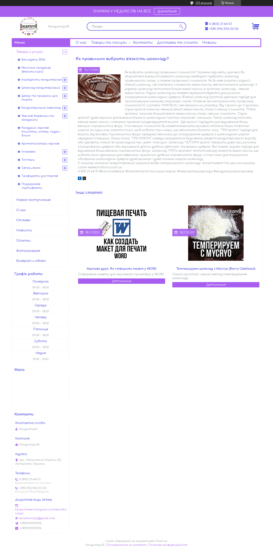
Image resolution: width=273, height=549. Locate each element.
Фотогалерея (28, 251)
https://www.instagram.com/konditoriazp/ (41, 511)
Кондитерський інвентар (41, 107)
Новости (24, 230)
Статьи (23, 240)
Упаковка (28, 151)
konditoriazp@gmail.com (37, 518)
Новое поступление (33, 200)
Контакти (142, 43)
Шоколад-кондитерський (41, 87)
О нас (81, 43)
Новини (209, 43)
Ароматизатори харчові (41, 143)
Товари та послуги (108, 43)
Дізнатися (167, 11)
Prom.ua (161, 541)
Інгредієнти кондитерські (42, 79)
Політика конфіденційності (168, 544)
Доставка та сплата (177, 43)
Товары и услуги (29, 52)
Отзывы (23, 220)
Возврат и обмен (31, 261)
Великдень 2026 (33, 59)
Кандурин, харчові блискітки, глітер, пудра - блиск (41, 131)
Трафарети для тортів (40, 175)
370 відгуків (204, 2)
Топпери (28, 159)
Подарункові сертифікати (32, 186)
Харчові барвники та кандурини (38, 117)
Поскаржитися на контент (126, 544)
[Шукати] (181, 26)
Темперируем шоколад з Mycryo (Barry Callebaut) (215, 268)
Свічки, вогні (31, 167)
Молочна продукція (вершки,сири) (36, 69)
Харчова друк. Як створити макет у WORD (122, 268)
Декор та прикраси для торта (40, 97)
